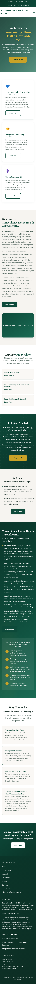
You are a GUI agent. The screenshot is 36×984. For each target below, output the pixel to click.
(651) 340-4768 (23, 2)
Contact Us (18, 458)
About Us (5, 867)
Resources (6, 878)
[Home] (16, 12)
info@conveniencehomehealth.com (18, 5)
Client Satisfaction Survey (11, 892)
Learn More (13, 113)
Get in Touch (18, 60)
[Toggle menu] (34, 11)
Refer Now (18, 511)
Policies (4, 881)
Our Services (6, 870)
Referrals (5, 874)
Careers (5, 885)
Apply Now (18, 845)
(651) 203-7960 (12, 2)
